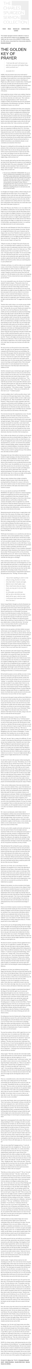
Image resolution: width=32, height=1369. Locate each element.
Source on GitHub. (6, 1363)
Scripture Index (25, 28)
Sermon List (16, 28)
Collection (15, 22)
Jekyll (2, 1362)
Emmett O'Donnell (5, 43)
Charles (11, 8)
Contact (16, 30)
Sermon (11, 17)
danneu (28, 1362)
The (7, 3)
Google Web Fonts (20, 1362)
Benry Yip (10, 1360)
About (9, 28)
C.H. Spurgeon (21, 37)
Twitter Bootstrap (9, 1362)
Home (4, 28)
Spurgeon (13, 12)
